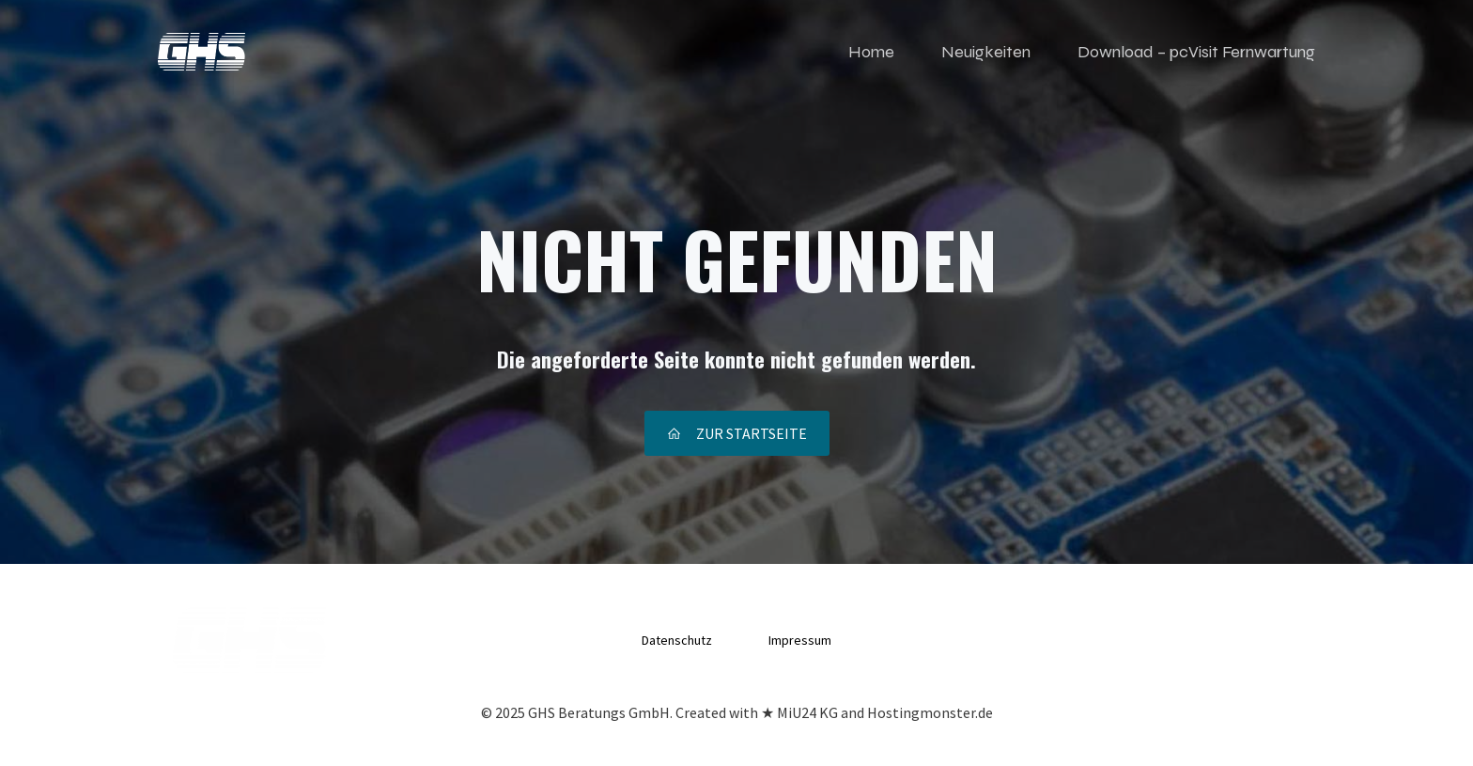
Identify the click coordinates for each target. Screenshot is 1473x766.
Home (871, 51)
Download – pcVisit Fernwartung (1196, 51)
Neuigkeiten (986, 51)
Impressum (799, 640)
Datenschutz (677, 640)
